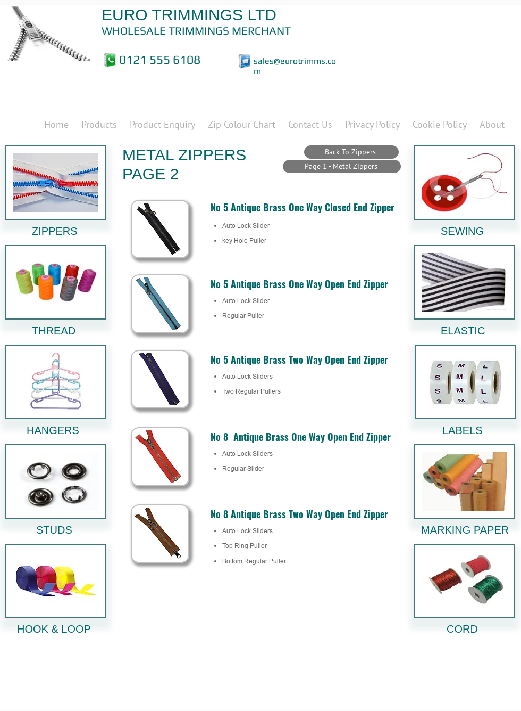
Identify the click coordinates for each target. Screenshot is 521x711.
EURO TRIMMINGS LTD (189, 14)
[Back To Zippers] (351, 152)
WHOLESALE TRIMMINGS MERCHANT (196, 30)
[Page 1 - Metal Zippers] (342, 166)
